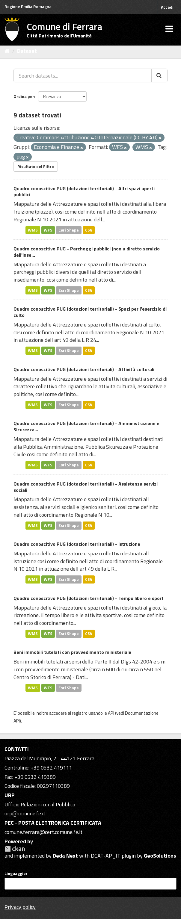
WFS (48, 230)
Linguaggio (15, 873)
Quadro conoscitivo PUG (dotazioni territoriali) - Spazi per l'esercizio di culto (90, 312)
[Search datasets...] (82, 75)
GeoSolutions (160, 856)
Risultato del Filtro (35, 166)
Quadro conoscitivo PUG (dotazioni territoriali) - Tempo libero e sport (88, 598)
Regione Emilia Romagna (28, 6)
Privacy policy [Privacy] (20, 907)
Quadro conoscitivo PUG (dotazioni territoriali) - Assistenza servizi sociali (85, 487)
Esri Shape (68, 230)
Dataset (27, 51)
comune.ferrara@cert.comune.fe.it (43, 832)
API (111, 713)
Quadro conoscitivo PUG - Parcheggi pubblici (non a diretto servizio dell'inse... (86, 252)
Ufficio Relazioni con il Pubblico (39, 804)
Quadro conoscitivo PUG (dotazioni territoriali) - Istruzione (76, 544)
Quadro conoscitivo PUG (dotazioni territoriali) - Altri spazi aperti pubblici (84, 191)
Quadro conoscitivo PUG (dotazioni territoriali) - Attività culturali (83, 369)
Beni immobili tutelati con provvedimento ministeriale (72, 652)
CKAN (14, 849)
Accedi (167, 7)
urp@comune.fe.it (24, 813)
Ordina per (23, 96)
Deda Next (65, 856)
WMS (33, 230)
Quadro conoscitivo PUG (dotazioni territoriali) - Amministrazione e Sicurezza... (86, 426)
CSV (88, 230)
